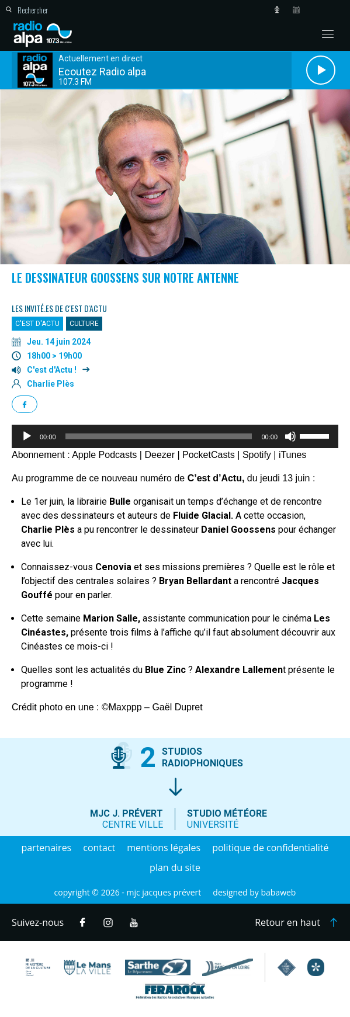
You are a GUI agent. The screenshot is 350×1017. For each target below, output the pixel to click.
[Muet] (290, 436)
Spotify (256, 455)
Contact (99, 847)
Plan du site (175, 867)
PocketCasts (208, 455)
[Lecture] (27, 436)
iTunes (292, 455)
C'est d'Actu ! (52, 369)
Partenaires (46, 847)
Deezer (159, 455)
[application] (175, 436)
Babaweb (278, 892)
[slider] (158, 436)
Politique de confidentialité (270, 847)
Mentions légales (163, 847)
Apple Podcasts (104, 455)
